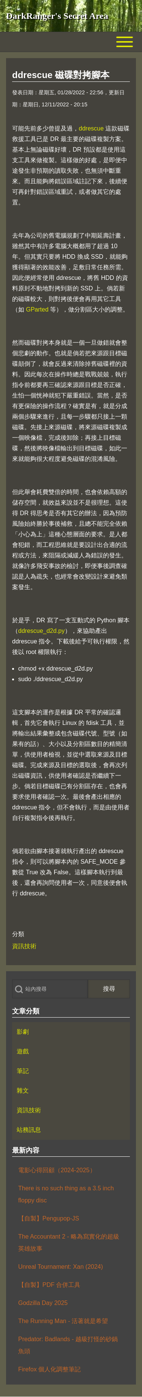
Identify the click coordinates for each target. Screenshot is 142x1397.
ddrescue (91, 128)
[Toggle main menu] (71, 42)
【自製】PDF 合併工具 (49, 1285)
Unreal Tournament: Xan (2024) (60, 1266)
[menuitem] (71, 1032)
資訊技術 (24, 946)
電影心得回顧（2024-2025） (57, 1170)
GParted (37, 309)
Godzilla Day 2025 (43, 1303)
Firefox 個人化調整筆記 (49, 1369)
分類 (18, 934)
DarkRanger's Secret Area (57, 16)
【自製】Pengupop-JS (48, 1218)
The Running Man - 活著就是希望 (63, 1321)
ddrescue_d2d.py (41, 631)
